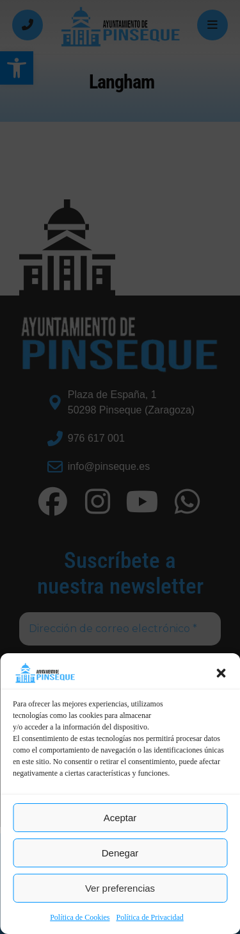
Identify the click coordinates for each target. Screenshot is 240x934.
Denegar (120, 852)
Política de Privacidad (150, 917)
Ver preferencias (120, 888)
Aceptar (120, 817)
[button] (220, 673)
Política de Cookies (79, 917)
